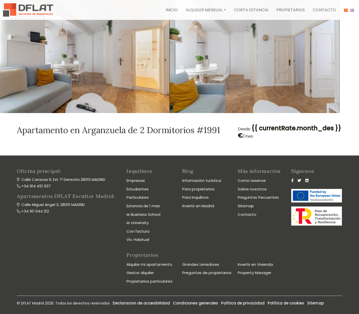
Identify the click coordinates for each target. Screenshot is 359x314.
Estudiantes (138, 189)
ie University (138, 222)
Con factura (138, 231)
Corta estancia (251, 10)
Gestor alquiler (140, 272)
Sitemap (246, 205)
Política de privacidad (243, 303)
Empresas (136, 180)
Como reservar (252, 180)
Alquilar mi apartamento (149, 264)
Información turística (201, 180)
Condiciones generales (195, 303)
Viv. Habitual (138, 239)
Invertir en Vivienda (255, 264)
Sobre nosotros (252, 189)
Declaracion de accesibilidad (141, 303)
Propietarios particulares (149, 281)
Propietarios (290, 10)
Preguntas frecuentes (258, 197)
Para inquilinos (195, 197)
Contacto (324, 10)
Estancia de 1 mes (143, 205)
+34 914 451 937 (36, 186)
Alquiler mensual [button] (204, 10)
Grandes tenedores (200, 264)
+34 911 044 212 (35, 211)
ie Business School (143, 214)
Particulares (138, 197)
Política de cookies (286, 303)
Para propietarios (198, 189)
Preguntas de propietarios (206, 272)
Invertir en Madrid (198, 205)
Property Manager (254, 272)
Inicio (172, 10)
